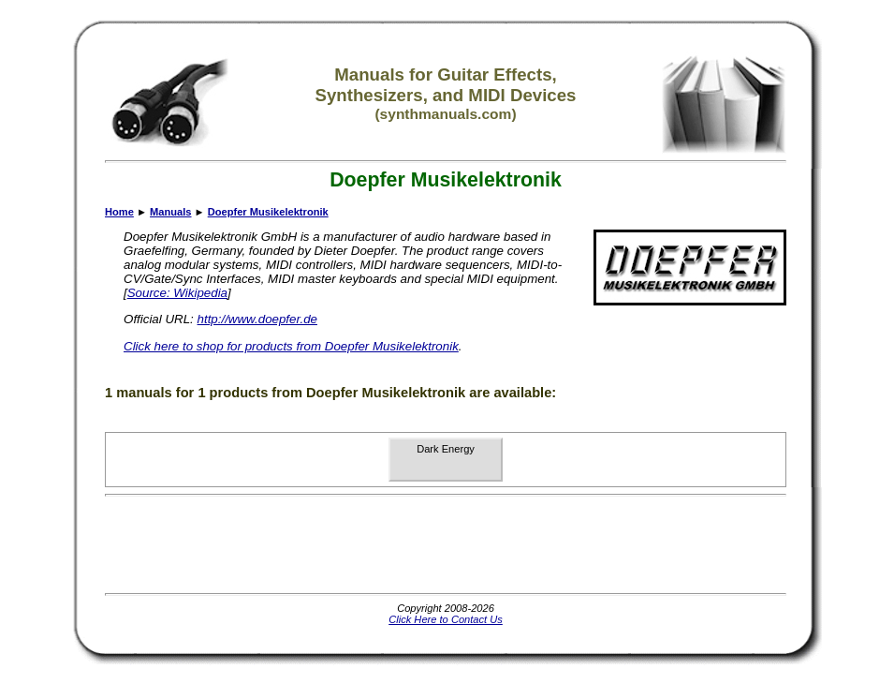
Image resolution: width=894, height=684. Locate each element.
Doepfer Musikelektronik (268, 211)
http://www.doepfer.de (257, 319)
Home (119, 211)
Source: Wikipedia (177, 293)
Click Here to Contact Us (445, 619)
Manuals (170, 211)
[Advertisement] (445, 544)
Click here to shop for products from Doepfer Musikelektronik (291, 346)
